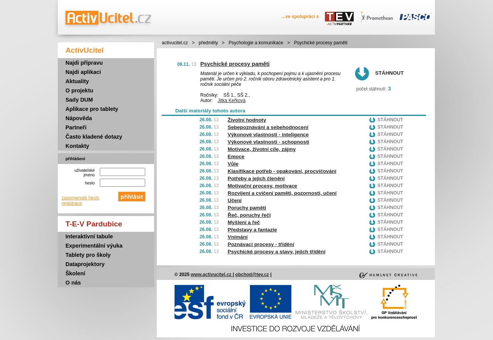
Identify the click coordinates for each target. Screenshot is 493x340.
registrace (72, 203)
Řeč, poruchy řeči (249, 215)
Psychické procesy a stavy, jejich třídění (276, 252)
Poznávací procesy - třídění (261, 244)
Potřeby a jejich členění (256, 178)
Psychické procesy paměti (235, 64)
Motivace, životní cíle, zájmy (262, 149)
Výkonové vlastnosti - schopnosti (268, 142)
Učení (234, 200)
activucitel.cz (175, 42)
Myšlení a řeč (244, 222)
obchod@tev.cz (252, 274)
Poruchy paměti (247, 208)
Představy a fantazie (252, 230)
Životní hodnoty (247, 120)
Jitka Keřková (231, 100)
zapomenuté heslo (80, 198)
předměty (208, 42)
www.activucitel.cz (212, 274)
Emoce (236, 156)
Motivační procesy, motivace (262, 186)
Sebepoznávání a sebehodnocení (268, 127)
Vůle (233, 164)
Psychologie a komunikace (255, 42)
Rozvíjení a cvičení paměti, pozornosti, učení (282, 193)
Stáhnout (389, 73)
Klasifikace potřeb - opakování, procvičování (282, 171)
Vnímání (238, 237)
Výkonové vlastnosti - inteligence (268, 134)
